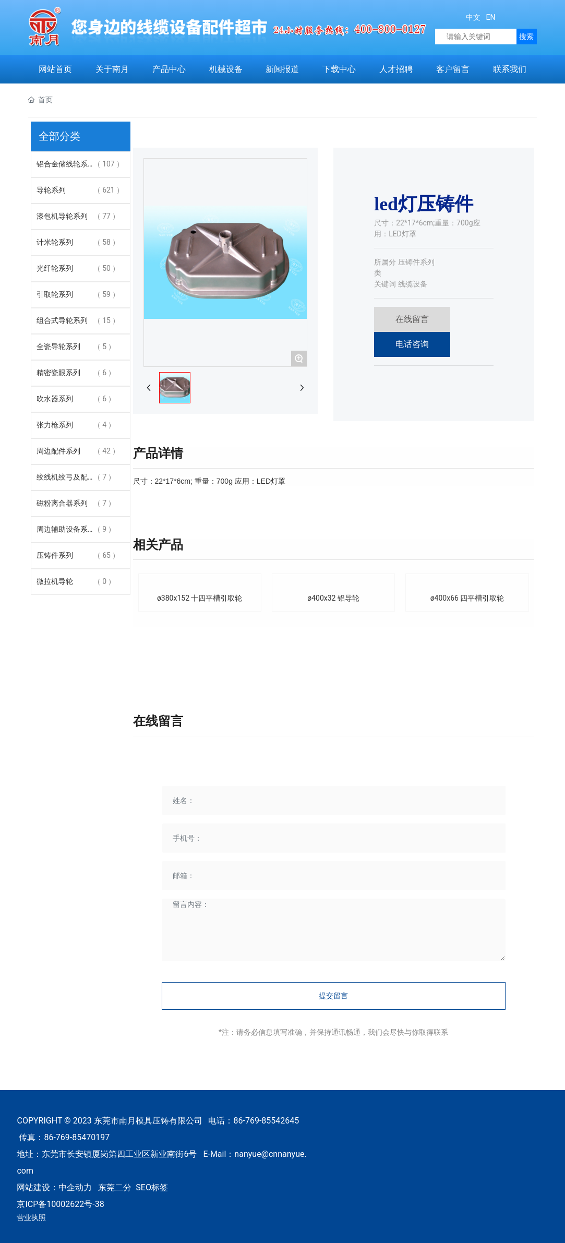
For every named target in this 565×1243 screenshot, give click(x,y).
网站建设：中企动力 (54, 1187)
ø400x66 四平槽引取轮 (467, 598)
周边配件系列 (58, 451)
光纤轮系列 (55, 268)
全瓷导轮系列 (58, 346)
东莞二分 (114, 1187)
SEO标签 (152, 1187)
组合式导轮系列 (62, 320)
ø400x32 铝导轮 (333, 598)
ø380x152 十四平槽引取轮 (200, 598)
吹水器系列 (55, 399)
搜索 (526, 36)
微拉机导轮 (55, 581)
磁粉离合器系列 (62, 503)
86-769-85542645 (266, 1121)
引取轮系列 (55, 294)
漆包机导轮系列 (62, 216)
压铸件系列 (55, 555)
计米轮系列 (55, 242)
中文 (473, 17)
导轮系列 (51, 190)
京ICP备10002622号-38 (60, 1204)
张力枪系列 (55, 425)
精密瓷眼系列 (58, 372)
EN (489, 17)
